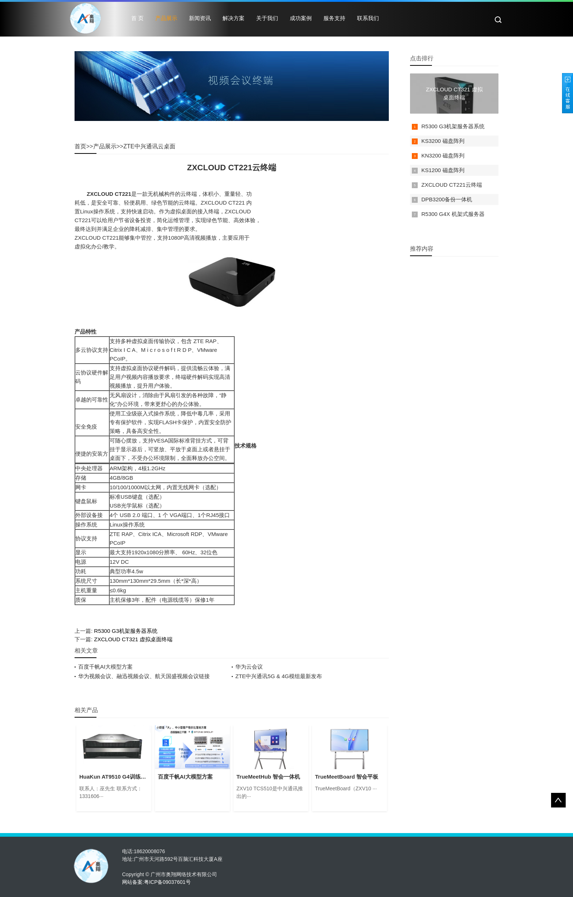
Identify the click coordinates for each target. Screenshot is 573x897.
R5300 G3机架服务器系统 (125, 631)
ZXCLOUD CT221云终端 (451, 185)
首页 (80, 146)
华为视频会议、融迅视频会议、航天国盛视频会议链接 (144, 676)
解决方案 (233, 18)
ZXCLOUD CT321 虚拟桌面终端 (133, 639)
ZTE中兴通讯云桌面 (149, 146)
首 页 (137, 18)
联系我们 (368, 18)
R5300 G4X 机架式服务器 (453, 214)
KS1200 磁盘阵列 (442, 170)
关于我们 (267, 18)
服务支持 (334, 18)
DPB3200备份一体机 (446, 199)
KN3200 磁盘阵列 (442, 155)
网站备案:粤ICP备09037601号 (156, 882)
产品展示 (166, 18)
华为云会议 (249, 667)
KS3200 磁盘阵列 (442, 141)
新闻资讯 (200, 18)
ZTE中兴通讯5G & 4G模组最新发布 (278, 676)
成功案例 (301, 18)
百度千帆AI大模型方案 (105, 667)
